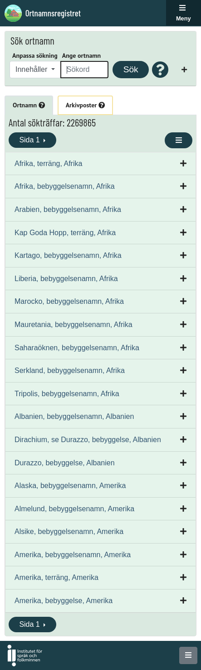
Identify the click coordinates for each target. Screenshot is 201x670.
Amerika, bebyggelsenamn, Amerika (73, 555)
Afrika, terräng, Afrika (48, 163)
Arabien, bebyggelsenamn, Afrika (68, 209)
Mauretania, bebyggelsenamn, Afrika (73, 324)
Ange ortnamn (81, 55)
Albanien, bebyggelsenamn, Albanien (74, 416)
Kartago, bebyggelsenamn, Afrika (68, 255)
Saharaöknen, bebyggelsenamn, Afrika (77, 348)
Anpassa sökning (35, 55)
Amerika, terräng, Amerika (56, 577)
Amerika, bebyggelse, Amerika (64, 601)
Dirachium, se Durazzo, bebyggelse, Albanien (88, 439)
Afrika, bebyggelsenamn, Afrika (65, 186)
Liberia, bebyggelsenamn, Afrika (66, 278)
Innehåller (32, 69)
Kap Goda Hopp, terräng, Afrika (65, 233)
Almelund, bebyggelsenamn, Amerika (74, 509)
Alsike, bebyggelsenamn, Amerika (69, 531)
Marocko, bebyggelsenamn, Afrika (69, 301)
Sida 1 (30, 140)
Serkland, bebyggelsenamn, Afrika (70, 370)
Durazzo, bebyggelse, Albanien (65, 463)
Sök (130, 69)
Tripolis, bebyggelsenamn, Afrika (67, 394)
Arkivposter (85, 105)
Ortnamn (29, 105)
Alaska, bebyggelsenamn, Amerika (70, 485)
